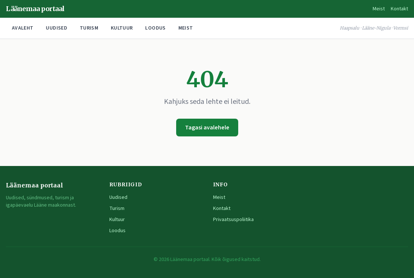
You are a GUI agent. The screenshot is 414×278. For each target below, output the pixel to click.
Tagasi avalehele (207, 127)
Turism (89, 28)
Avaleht (22, 28)
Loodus (155, 28)
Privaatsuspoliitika (233, 219)
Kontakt (399, 9)
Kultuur (122, 28)
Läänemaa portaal (35, 8)
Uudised (56, 28)
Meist (379, 9)
